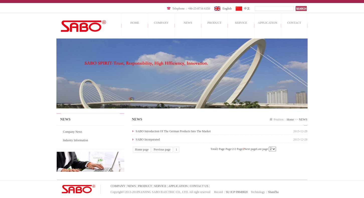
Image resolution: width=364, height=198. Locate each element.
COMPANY (118, 186)
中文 (247, 8)
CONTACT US (199, 186)
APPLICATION (178, 186)
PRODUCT (145, 186)
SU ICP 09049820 (237, 192)
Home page (142, 149)
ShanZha (273, 192)
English (227, 8)
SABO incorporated (221, 139)
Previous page (162, 149)
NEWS (303, 119)
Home (290, 119)
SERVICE (160, 186)
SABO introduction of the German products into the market (221, 131)
